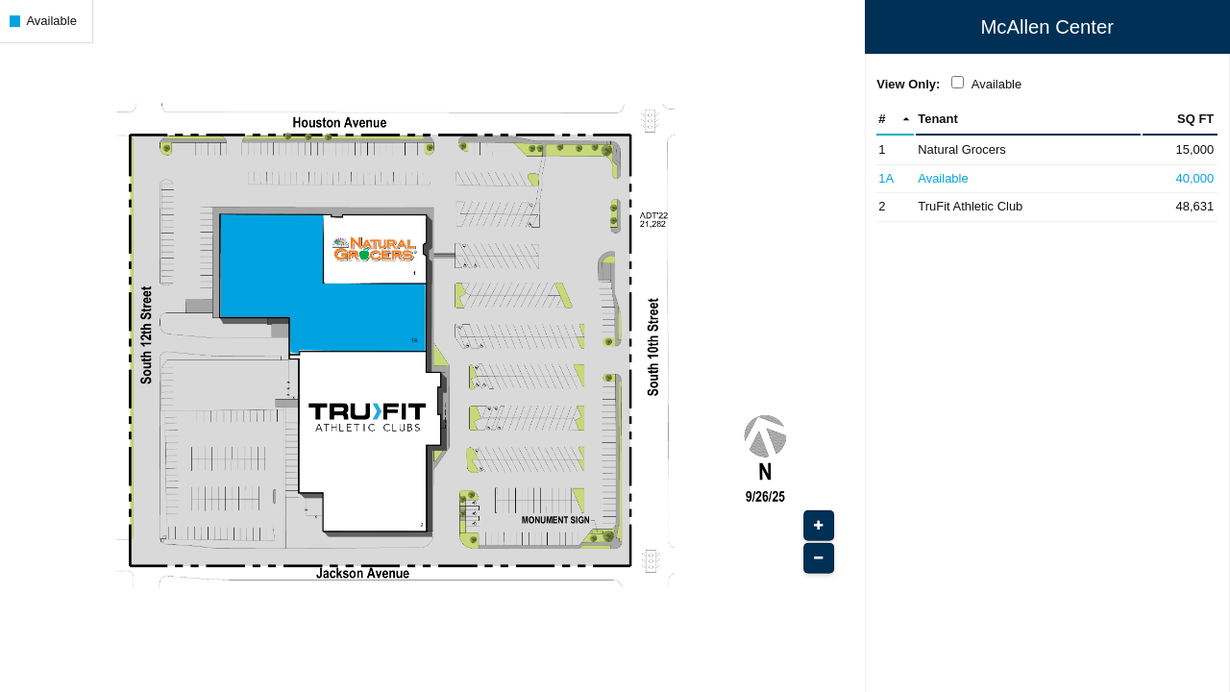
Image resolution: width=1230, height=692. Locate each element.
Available (996, 84)
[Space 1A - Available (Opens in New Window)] (1047, 179)
